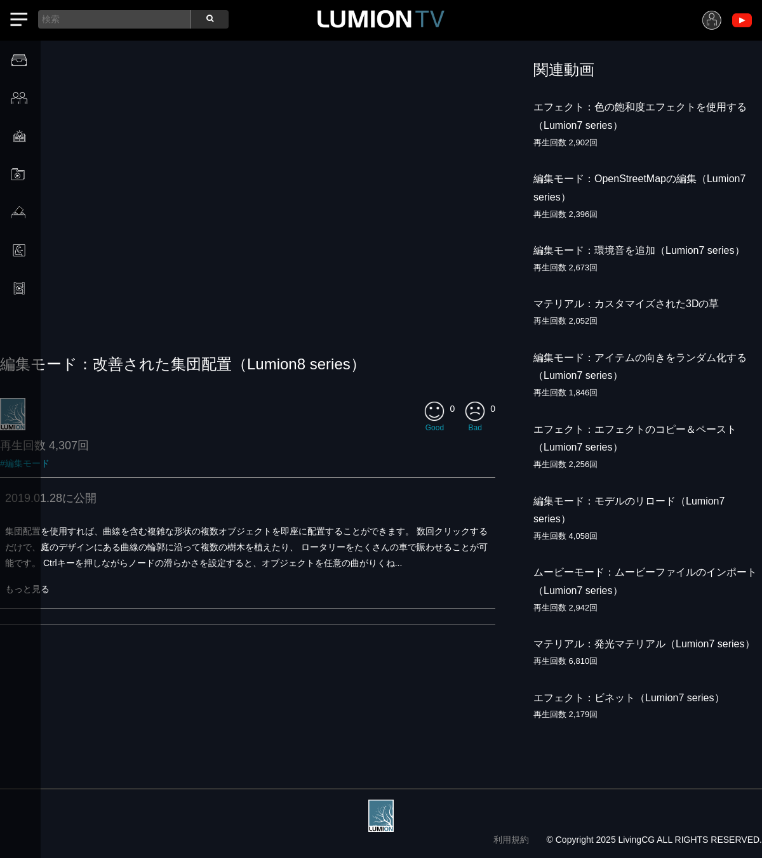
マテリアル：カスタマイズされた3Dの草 (626, 303)
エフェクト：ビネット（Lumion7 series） (629, 697)
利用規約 (511, 840)
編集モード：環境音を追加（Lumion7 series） (639, 250)
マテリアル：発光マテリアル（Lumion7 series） (644, 643)
